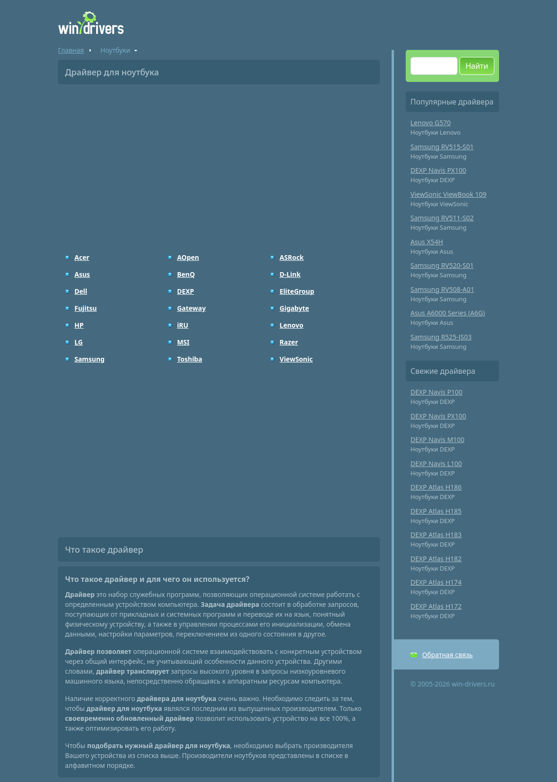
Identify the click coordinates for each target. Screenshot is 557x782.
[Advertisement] (219, 162)
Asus (82, 274)
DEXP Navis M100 (437, 439)
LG (78, 342)
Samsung (89, 359)
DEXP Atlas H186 (436, 487)
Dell (80, 291)
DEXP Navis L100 (436, 463)
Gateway (191, 308)
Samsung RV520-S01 (442, 265)
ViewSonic (295, 359)
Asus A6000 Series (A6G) (447, 312)
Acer (82, 257)
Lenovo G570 (430, 122)
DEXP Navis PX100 (438, 170)
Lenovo (291, 325)
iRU (182, 325)
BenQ (186, 274)
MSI (183, 342)
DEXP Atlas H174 (436, 582)
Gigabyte (294, 308)
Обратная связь (447, 654)
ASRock (291, 257)
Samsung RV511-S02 (442, 217)
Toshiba (189, 359)
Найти (477, 66)
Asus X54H (426, 241)
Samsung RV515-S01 (442, 146)
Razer (288, 342)
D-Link (290, 274)
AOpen (188, 257)
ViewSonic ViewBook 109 (448, 194)
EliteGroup (296, 291)
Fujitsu (85, 308)
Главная (71, 50)
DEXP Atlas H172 (436, 606)
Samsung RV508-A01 (442, 289)
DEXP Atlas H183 (436, 534)
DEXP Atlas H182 (436, 558)
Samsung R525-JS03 (441, 336)
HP (78, 325)
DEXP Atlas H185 (436, 511)
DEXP (185, 291)
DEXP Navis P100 (436, 391)
